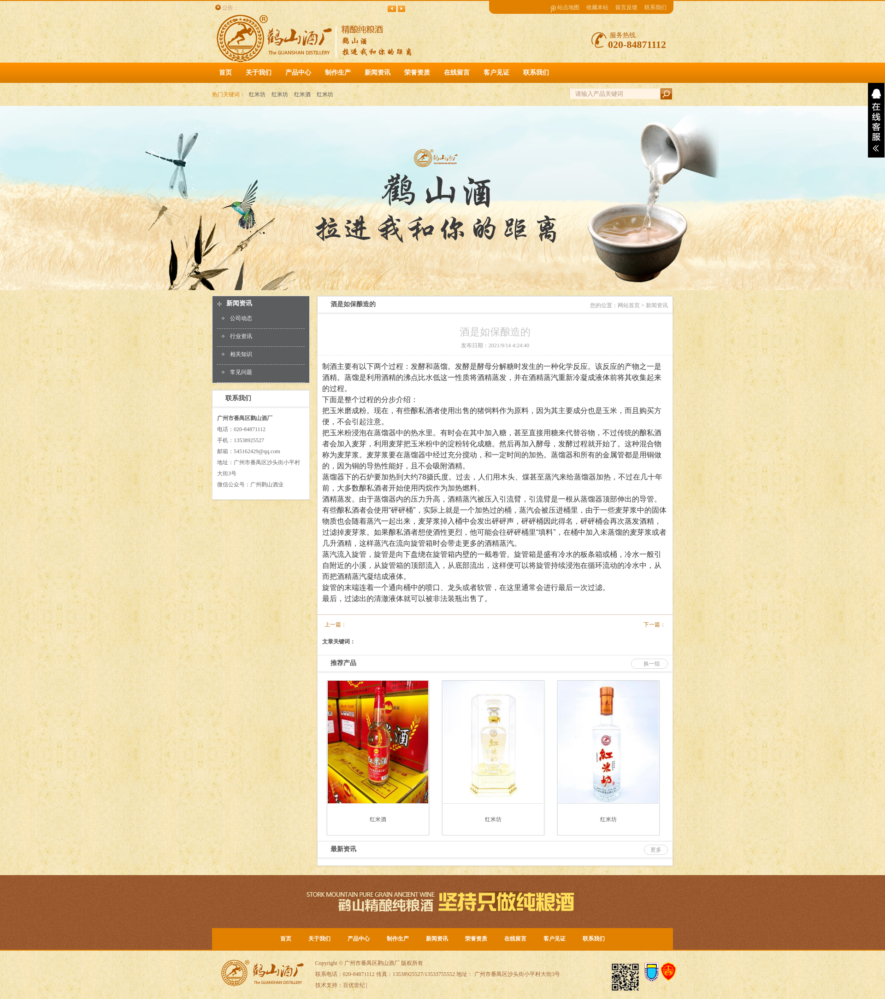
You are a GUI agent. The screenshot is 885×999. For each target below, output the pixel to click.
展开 (876, 120)
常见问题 (241, 372)
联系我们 (655, 7)
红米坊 (257, 94)
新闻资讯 (239, 303)
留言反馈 (626, 7)
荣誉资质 (476, 938)
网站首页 (629, 305)
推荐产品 (343, 663)
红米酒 (302, 94)
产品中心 (359, 938)
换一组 (651, 663)
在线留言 (515, 938)
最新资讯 (343, 849)
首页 (225, 72)
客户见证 (554, 938)
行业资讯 (241, 336)
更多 (655, 850)
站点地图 (568, 7)
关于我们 (319, 938)
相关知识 (241, 354)
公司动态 (241, 318)
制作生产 (398, 938)
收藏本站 (597, 7)
